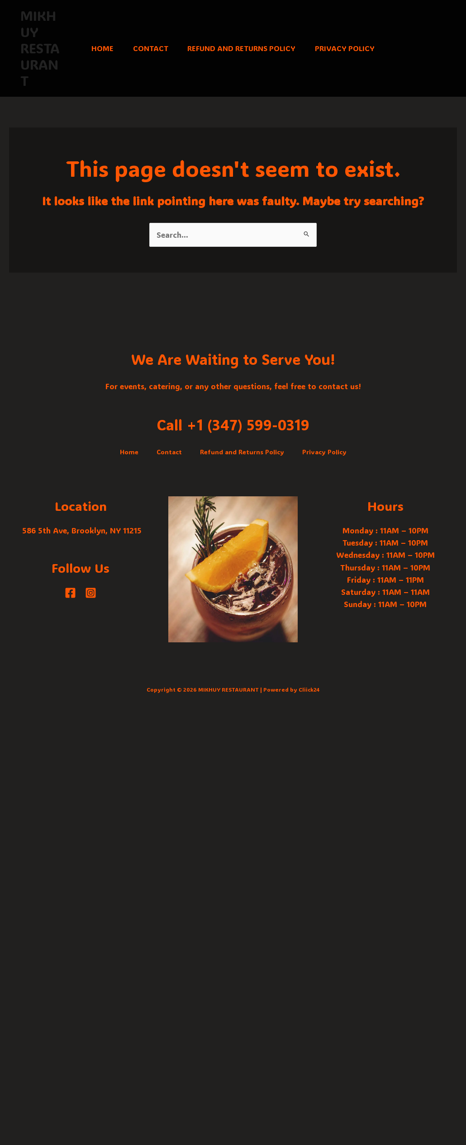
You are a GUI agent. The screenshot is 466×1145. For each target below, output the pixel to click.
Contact (148, 48)
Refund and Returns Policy (243, 48)
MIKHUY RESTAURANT (38, 48)
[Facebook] (70, 592)
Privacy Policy (350, 48)
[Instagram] (90, 592)
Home (97, 48)
